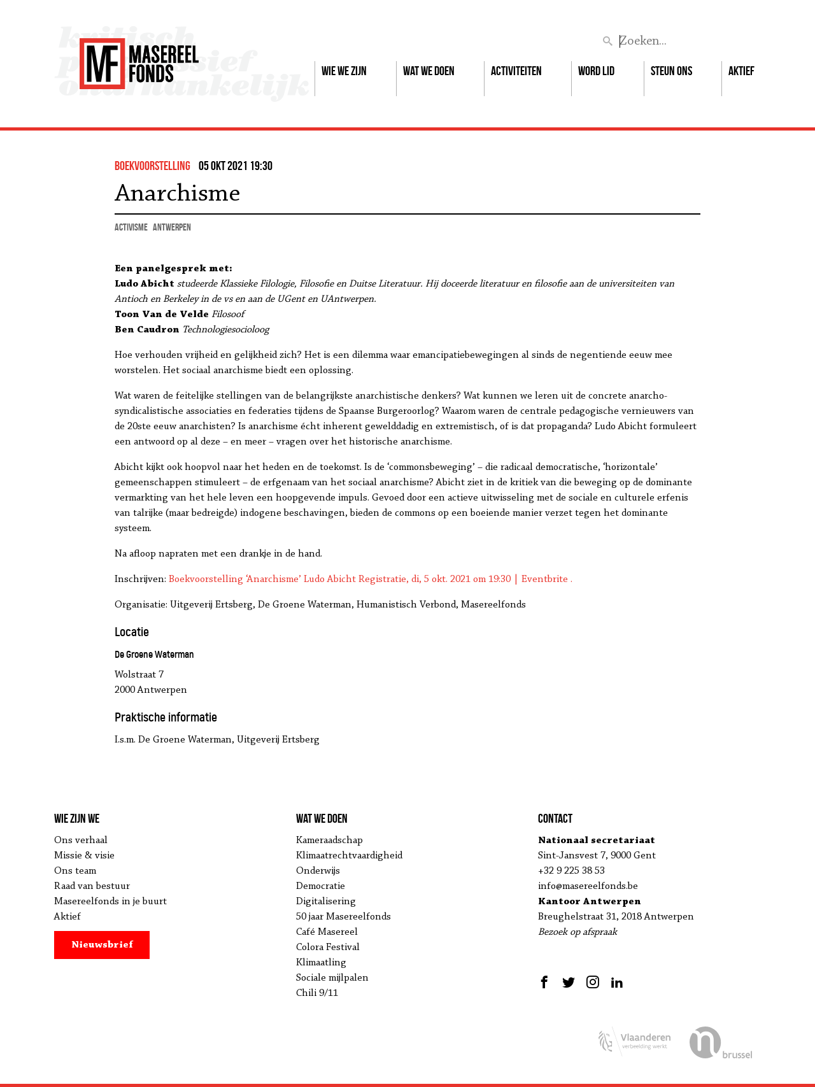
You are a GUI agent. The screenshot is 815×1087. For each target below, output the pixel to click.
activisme (131, 227)
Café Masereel (327, 932)
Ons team (75, 871)
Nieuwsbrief (102, 945)
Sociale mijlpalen (332, 978)
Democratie (320, 886)
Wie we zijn (344, 71)
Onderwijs (318, 871)
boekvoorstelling (152, 166)
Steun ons (671, 71)
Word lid (596, 71)
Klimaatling (321, 963)
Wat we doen (429, 71)
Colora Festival (328, 947)
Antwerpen (172, 227)
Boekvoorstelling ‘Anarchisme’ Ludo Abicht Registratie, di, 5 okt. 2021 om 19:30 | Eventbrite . (370, 579)
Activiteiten (516, 71)
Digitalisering (326, 902)
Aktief (741, 71)
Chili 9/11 (317, 993)
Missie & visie (84, 856)
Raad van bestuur (92, 886)
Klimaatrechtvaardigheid (349, 856)
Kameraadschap (329, 840)
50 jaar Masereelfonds (343, 917)
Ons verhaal (81, 840)
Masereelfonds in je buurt (110, 902)
